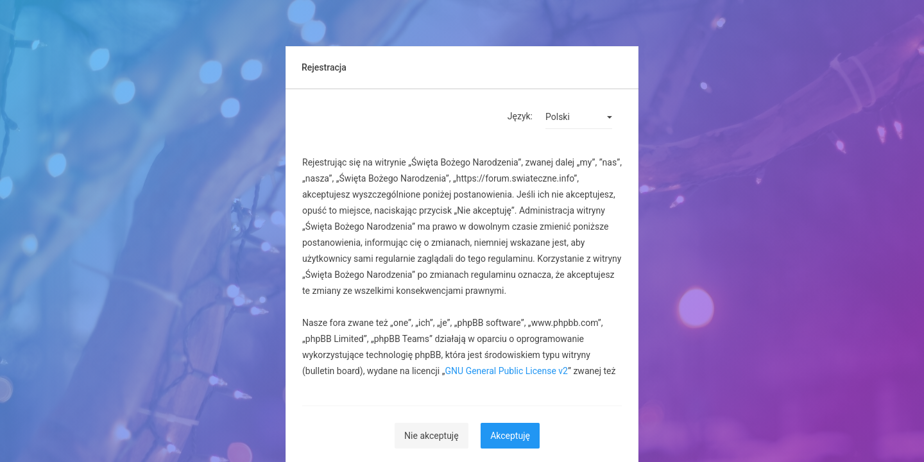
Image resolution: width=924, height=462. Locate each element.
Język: (520, 116)
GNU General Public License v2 (506, 371)
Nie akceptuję (431, 436)
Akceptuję (510, 436)
